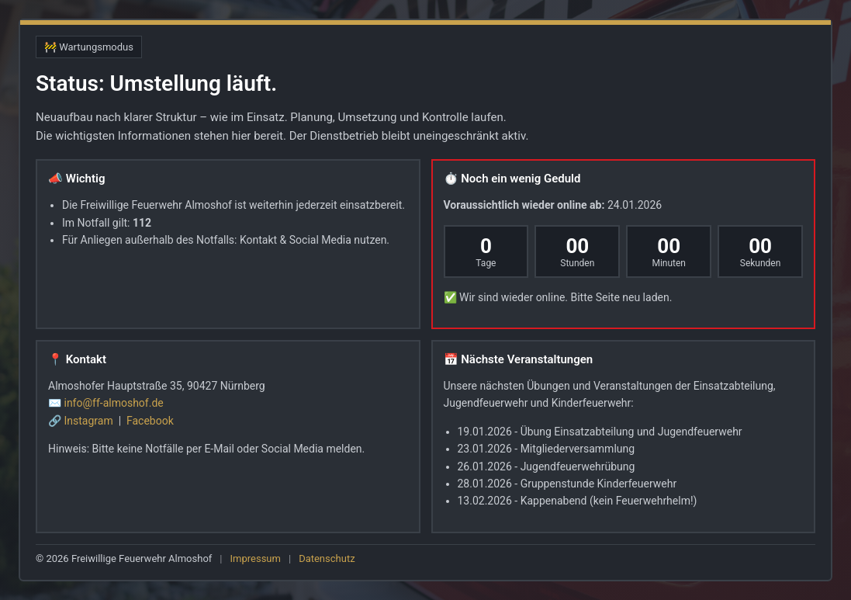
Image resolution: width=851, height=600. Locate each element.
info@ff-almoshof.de (113, 403)
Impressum (255, 558)
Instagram (90, 420)
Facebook (150, 420)
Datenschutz (327, 558)
